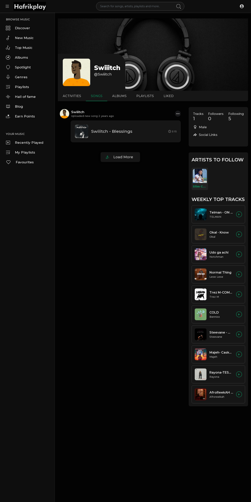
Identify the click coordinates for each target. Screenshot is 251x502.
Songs (96, 96)
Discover (18, 28)
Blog (14, 106)
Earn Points (20, 116)
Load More (123, 157)
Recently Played (24, 142)
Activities (72, 96)
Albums (17, 57)
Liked (169, 96)
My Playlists (20, 152)
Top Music (19, 47)
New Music (20, 38)
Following (236, 116)
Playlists (17, 87)
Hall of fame (21, 97)
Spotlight (18, 67)
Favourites (20, 162)
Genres (16, 77)
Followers (216, 116)
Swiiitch (107, 68)
